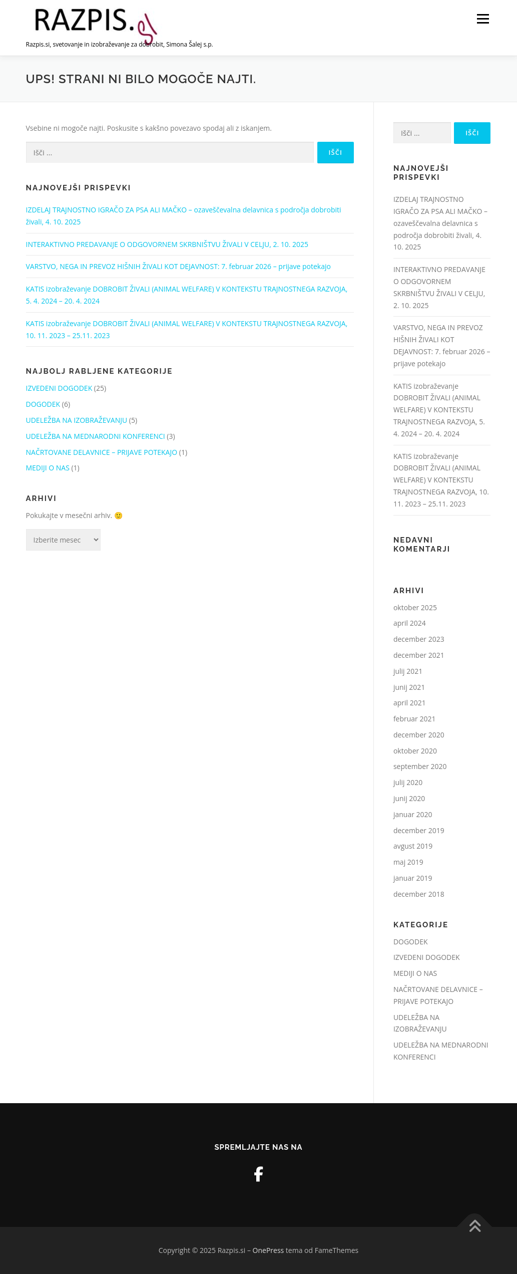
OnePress (268, 1250)
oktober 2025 (415, 607)
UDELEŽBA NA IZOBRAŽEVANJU (77, 420)
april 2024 (409, 623)
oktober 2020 (415, 750)
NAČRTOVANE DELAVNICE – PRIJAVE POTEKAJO (102, 452)
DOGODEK (43, 404)
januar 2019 (412, 878)
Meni (482, 19)
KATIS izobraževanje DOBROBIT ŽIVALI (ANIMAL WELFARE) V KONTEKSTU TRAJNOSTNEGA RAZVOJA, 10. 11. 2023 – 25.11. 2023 (441, 479)
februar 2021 (414, 718)
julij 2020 (407, 782)
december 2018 (418, 894)
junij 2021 (409, 687)
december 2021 (418, 655)
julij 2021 (407, 671)
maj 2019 (408, 862)
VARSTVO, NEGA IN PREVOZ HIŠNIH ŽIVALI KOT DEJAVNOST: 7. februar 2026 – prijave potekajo (178, 266)
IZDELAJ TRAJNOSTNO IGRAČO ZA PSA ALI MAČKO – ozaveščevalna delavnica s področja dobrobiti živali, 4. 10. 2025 (440, 222)
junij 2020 (409, 798)
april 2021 (409, 702)
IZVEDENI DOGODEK (59, 388)
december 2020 (418, 734)
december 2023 (418, 639)
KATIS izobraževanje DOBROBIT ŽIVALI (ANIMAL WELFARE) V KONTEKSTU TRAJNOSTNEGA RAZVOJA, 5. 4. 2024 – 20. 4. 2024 (439, 409)
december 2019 (418, 830)
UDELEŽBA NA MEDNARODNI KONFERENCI (95, 436)
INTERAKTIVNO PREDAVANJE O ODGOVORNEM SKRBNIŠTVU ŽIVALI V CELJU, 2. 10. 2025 (167, 244)
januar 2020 (412, 814)
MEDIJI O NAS (48, 467)
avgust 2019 (412, 846)
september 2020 (420, 766)
